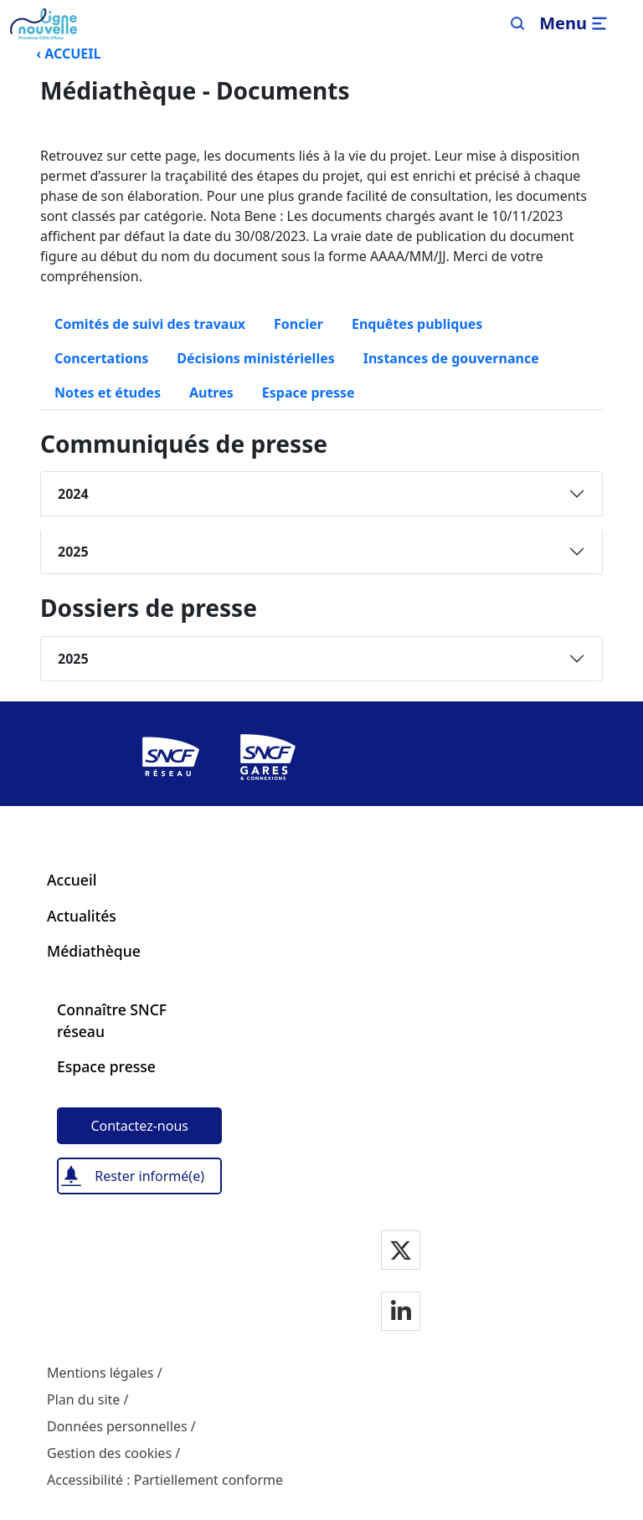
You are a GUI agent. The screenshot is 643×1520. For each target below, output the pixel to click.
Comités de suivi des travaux (149, 324)
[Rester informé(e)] (139, 1176)
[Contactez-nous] (139, 1125)
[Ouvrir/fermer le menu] (576, 23)
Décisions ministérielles (255, 358)
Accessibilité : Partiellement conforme (165, 1480)
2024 (73, 494)
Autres (211, 392)
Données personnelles (117, 1426)
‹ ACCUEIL (68, 53)
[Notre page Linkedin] (401, 1313)
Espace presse (315, 392)
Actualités (81, 916)
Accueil (71, 880)
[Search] (518, 23)
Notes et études (107, 392)
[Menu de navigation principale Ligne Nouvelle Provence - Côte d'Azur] (43, 23)
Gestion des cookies (109, 1453)
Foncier (298, 324)
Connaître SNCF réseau (112, 1020)
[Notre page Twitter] (400, 1252)
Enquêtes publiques (417, 324)
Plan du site (83, 1399)
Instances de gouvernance (451, 358)
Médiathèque (94, 951)
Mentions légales (100, 1372)
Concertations (101, 358)
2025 (73, 551)
